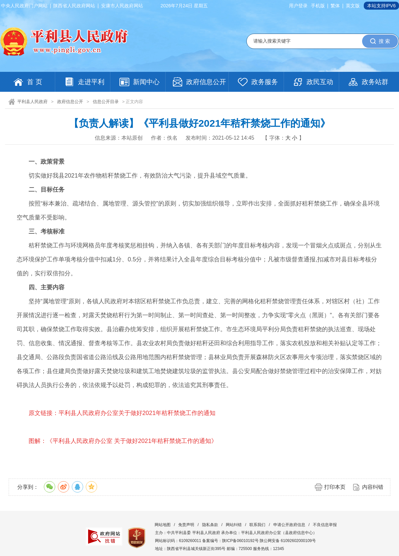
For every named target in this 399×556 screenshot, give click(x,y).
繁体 (335, 5)
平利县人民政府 (32, 101)
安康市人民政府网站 (122, 5)
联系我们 (257, 524)
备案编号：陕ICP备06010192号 (230, 540)
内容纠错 (372, 487)
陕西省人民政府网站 (74, 5)
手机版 (318, 5)
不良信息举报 (325, 524)
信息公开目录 (106, 101)
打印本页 (334, 487)
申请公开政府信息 (289, 524)
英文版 (353, 5)
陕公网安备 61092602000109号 (288, 540)
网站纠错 (234, 524)
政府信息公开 (70, 101)
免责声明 (186, 524)
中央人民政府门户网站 (24, 5)
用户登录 (298, 5)
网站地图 (163, 524)
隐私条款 (210, 524)
